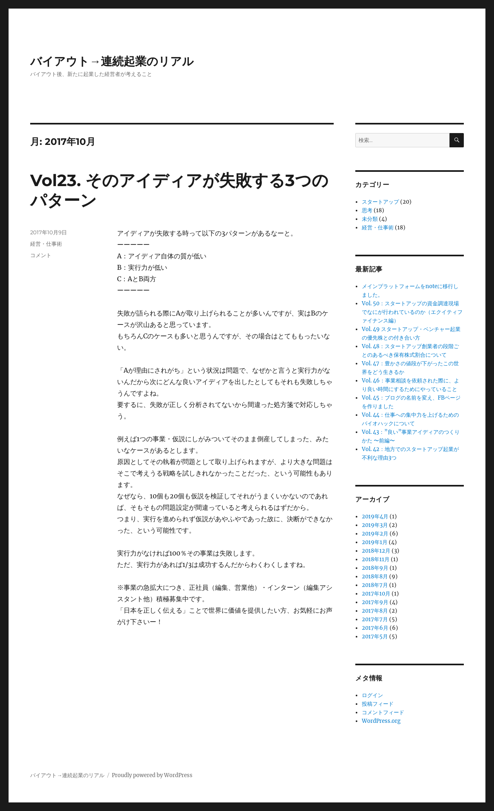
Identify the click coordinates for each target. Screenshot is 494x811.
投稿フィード (378, 703)
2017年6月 (375, 627)
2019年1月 (375, 542)
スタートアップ (380, 201)
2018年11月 (376, 559)
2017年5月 (375, 636)
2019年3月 (375, 525)
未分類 (370, 219)
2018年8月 (375, 576)
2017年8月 (375, 610)
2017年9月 (375, 602)
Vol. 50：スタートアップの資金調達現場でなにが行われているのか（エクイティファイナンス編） (412, 312)
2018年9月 (375, 567)
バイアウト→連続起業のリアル (112, 61)
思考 (367, 210)
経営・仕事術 (46, 243)
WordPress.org (381, 721)
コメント (40, 255)
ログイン (372, 695)
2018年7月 (375, 585)
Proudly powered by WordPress (152, 775)
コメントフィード (383, 712)
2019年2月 (375, 533)
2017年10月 (376, 593)
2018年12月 (376, 550)
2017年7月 (375, 619)
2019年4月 (375, 516)
